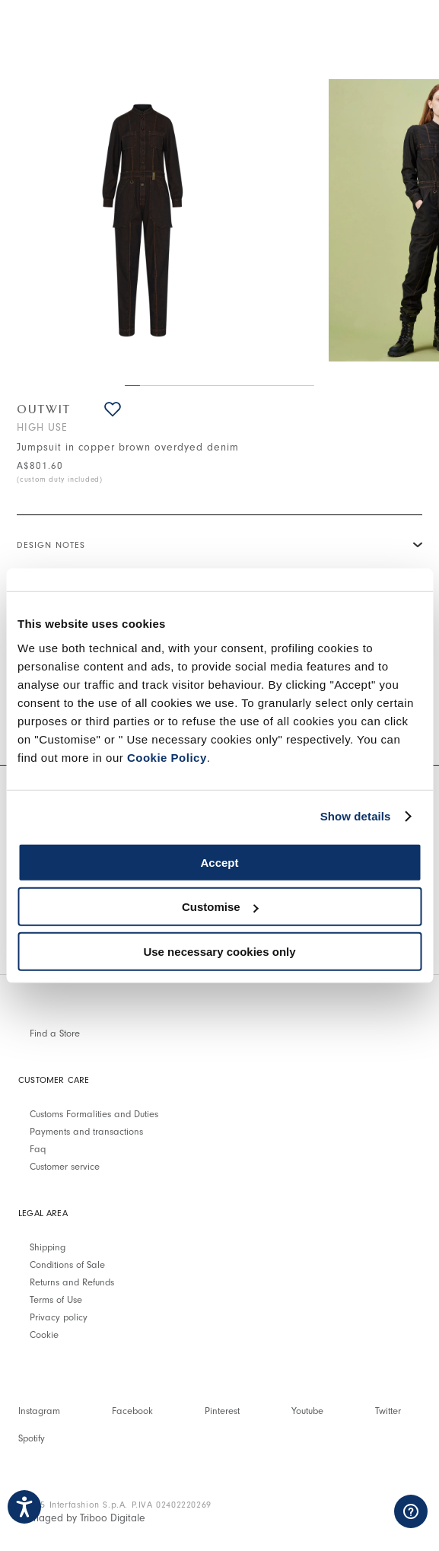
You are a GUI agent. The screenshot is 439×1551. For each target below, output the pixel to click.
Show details (355, 816)
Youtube (307, 1410)
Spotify (31, 1438)
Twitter (388, 1410)
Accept (219, 861)
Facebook (132, 1410)
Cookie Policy (167, 756)
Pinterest (222, 1410)
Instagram (39, 1410)
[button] (112, 409)
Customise (220, 906)
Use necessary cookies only (219, 950)
